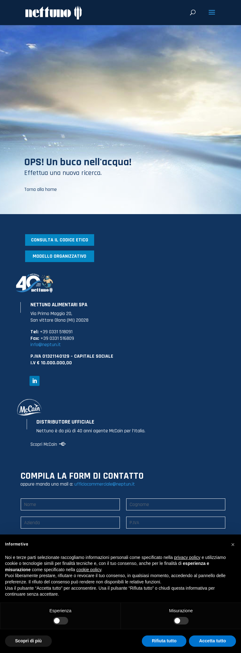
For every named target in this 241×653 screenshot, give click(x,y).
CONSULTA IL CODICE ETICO (59, 240)
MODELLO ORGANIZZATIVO (59, 256)
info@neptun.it (45, 344)
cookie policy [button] (88, 569)
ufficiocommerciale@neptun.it (104, 484)
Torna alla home (40, 189)
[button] (233, 545)
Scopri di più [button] (28, 640)
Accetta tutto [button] (212, 640)
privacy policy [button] (187, 557)
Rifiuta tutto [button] (164, 640)
